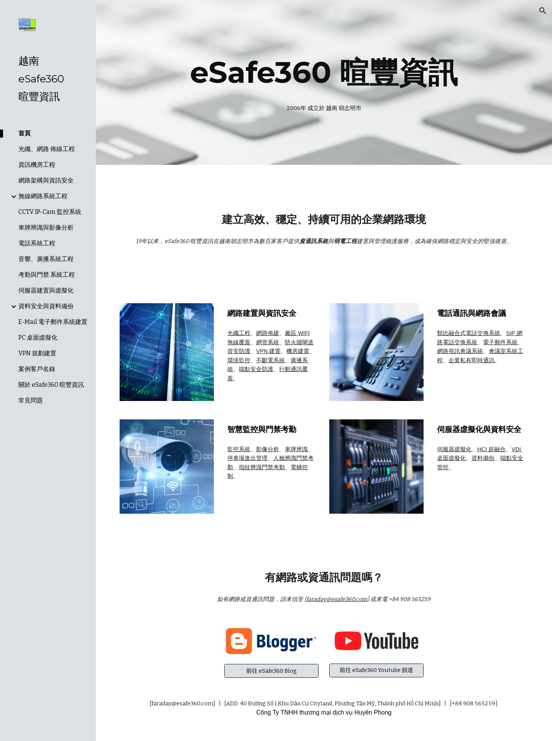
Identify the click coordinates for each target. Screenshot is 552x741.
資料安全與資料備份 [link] (46, 306)
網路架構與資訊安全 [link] (46, 180)
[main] (324, 72)
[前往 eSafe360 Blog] (271, 671)
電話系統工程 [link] (36, 243)
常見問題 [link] (30, 400)
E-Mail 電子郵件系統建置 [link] (52, 321)
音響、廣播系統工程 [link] (46, 259)
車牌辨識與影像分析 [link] (46, 227)
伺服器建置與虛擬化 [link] (46, 290)
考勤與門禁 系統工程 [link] (46, 274)
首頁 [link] (24, 133)
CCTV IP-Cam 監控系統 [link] (49, 211)
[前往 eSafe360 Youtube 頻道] (376, 670)
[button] (543, 11)
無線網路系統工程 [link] (42, 196)
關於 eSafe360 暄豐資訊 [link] (51, 384)
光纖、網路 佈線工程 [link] (46, 149)
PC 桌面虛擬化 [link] (38, 337)
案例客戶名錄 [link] (36, 369)
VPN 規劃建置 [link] (37, 353)
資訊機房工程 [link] (36, 164)
